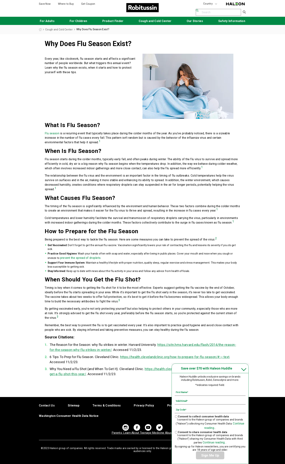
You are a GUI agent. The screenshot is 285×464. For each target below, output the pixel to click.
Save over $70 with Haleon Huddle (206, 368)
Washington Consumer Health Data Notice (69, 416)
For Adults (47, 21)
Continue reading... (214, 442)
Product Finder (113, 21)
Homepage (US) (40, 29)
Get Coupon (88, 3)
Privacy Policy (144, 405)
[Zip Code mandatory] (210, 409)
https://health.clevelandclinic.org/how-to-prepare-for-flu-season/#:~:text (174, 357)
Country (210, 4)
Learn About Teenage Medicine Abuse (142, 433)
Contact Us (47, 405)
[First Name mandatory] (210, 392)
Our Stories (195, 21)
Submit (244, 12)
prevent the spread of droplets (80, 258)
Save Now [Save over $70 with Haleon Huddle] (45, 3)
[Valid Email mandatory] (210, 400)
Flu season (52, 133)
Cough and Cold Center (155, 21)
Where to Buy (66, 3)
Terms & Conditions (107, 405)
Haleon (235, 4)
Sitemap (73, 405)
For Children (78, 21)
